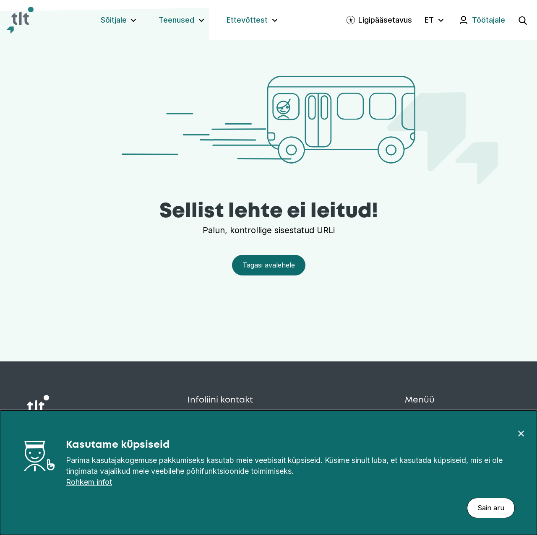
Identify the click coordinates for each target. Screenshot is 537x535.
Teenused (176, 20)
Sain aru (490, 508)
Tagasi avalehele (268, 265)
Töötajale (488, 20)
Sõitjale (114, 20)
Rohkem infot (89, 482)
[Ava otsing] (522, 20)
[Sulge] (521, 433)
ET (429, 20)
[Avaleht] (20, 20)
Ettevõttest (247, 20)
